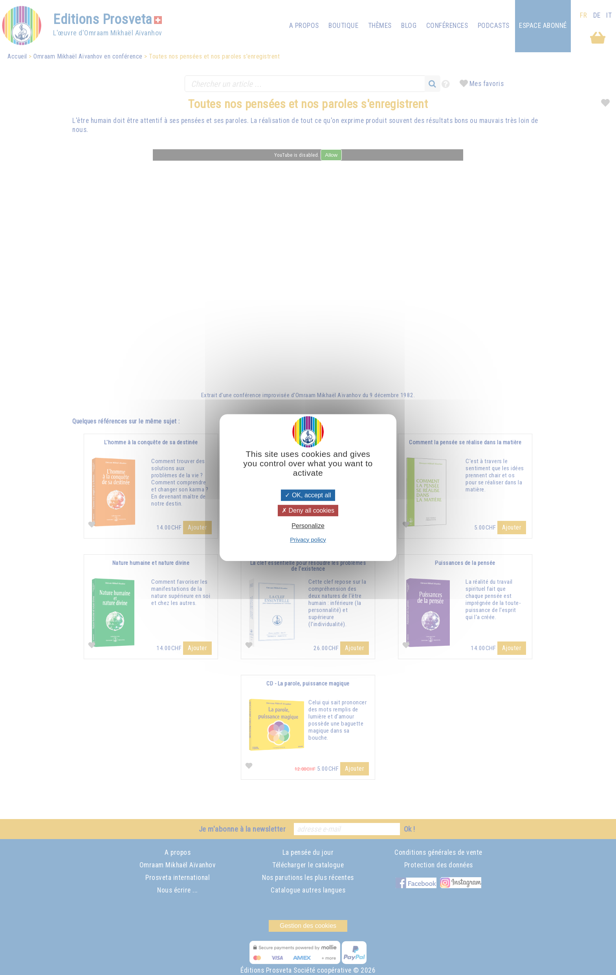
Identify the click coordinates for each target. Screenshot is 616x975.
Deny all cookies (308, 510)
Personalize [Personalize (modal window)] (308, 526)
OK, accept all (308, 495)
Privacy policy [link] (308, 539)
